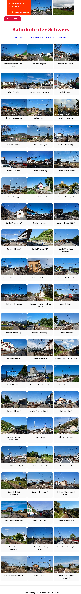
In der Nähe (62, 37)
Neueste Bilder (12, 19)
